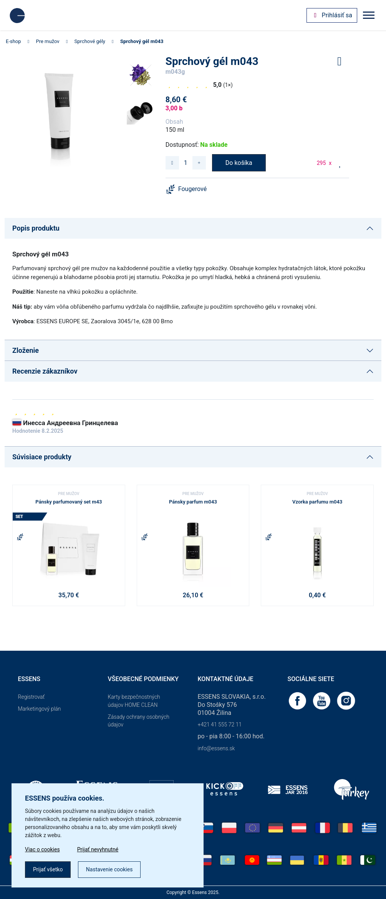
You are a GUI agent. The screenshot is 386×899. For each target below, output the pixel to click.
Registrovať (31, 697)
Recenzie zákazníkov (45, 371)
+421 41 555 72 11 (220, 724)
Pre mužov (48, 41)
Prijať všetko (48, 869)
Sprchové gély (90, 41)
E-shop (13, 41)
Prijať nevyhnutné (98, 849)
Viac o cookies (42, 849)
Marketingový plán (39, 709)
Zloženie (25, 350)
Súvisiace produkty (41, 457)
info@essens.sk (216, 748)
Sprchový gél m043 (141, 41)
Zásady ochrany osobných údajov (138, 721)
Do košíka (238, 162)
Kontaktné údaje (225, 679)
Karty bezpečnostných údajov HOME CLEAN (134, 701)
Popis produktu (36, 228)
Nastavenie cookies (109, 869)
